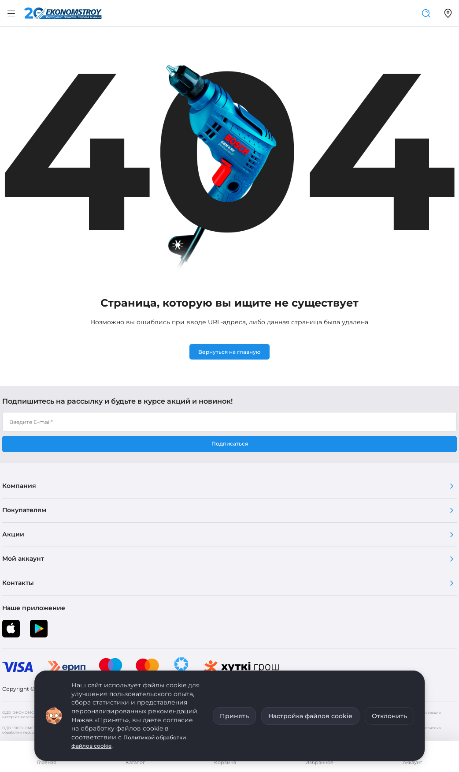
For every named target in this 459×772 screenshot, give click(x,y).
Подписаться (229, 443)
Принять (234, 716)
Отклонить (389, 716)
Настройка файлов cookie (310, 716)
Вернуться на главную (229, 352)
